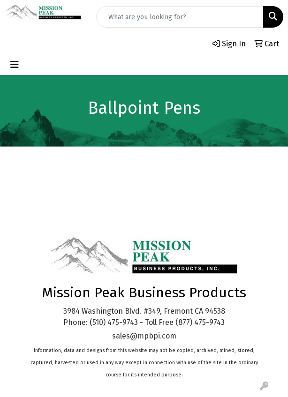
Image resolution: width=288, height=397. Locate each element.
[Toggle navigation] (14, 64)
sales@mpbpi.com (144, 335)
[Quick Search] (180, 17)
